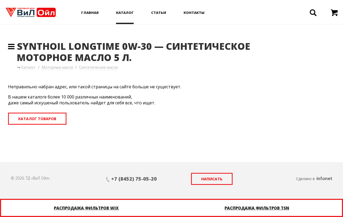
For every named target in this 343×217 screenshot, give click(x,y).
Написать (211, 178)
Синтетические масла (98, 67)
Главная (90, 12)
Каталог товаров (37, 118)
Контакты (194, 12)
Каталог (125, 12)
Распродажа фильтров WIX (86, 208)
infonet (324, 178)
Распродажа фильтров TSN (257, 208)
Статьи (158, 12)
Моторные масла (57, 67)
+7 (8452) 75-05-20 (134, 179)
